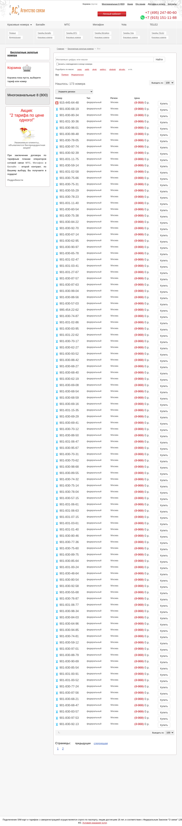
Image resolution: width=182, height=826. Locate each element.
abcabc (122, 69)
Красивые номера (19, 24)
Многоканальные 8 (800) (113, 4)
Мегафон (98, 24)
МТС (67, 24)
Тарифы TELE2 (157, 33)
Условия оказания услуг (94, 822)
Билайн (40, 24)
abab (94, 69)
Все (57, 75)
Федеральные (15, 37)
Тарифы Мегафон (102, 33)
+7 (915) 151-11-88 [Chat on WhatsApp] (161, 18)
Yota (123, 24)
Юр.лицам (140, 4)
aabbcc (103, 69)
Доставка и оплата (156, 4)
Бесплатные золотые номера (81, 49)
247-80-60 (161, 12)
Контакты (172, 4)
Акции (130, 4)
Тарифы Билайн (44, 33)
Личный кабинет (112, 14)
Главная (60, 49)
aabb (87, 69)
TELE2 (154, 24)
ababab (112, 69)
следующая (101, 743)
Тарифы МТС (71, 33)
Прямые (12, 33)
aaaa (79, 69)
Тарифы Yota (128, 33)
